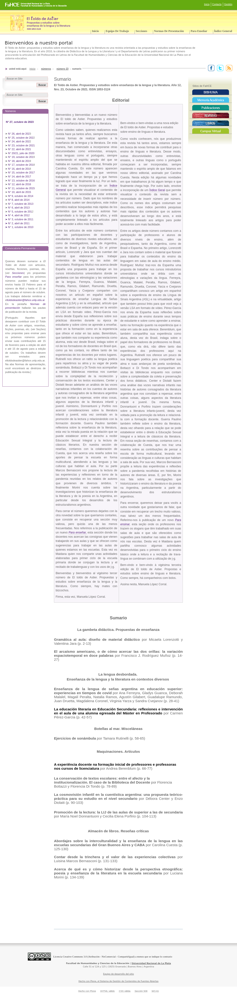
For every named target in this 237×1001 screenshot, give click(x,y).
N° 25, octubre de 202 (20, 137)
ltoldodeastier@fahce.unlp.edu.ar (26, 300)
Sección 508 (141, 991)
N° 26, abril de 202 (19, 133)
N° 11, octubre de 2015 (21, 188)
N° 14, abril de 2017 (20, 176)
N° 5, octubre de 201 (20, 211)
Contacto (217, 4)
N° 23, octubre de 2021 (21, 145)
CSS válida (124, 991)
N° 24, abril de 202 (19, 141)
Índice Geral (157, 190)
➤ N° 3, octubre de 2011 (19, 219)
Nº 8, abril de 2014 (18, 199)
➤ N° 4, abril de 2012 (17, 215)
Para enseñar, (77, 532)
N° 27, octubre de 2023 (20, 121)
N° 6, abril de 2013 (19, 207)
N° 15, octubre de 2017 (21, 172)
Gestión (228, 4)
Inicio (206, 4)
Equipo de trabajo (117, 31)
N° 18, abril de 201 (19, 161)
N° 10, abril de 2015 (19, 192)
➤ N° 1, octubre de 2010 (19, 227)
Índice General (223, 31)
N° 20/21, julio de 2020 (21, 153)
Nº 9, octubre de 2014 (20, 196)
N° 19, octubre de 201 (20, 157)
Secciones (141, 31)
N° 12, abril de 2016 (20, 184)
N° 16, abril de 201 (19, 168)
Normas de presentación (169, 31)
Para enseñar (199, 31)
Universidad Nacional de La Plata (151, 963)
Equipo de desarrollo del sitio (118, 974)
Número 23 (63, 69)
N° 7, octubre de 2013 (20, 203)
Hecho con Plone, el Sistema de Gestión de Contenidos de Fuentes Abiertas (118, 981)
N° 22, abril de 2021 (19, 149)
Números (46, 69)
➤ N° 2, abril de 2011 (17, 223)
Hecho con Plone (87, 991)
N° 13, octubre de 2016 (22, 180)
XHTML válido (107, 991)
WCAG (155, 991)
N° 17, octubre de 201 (20, 164)
